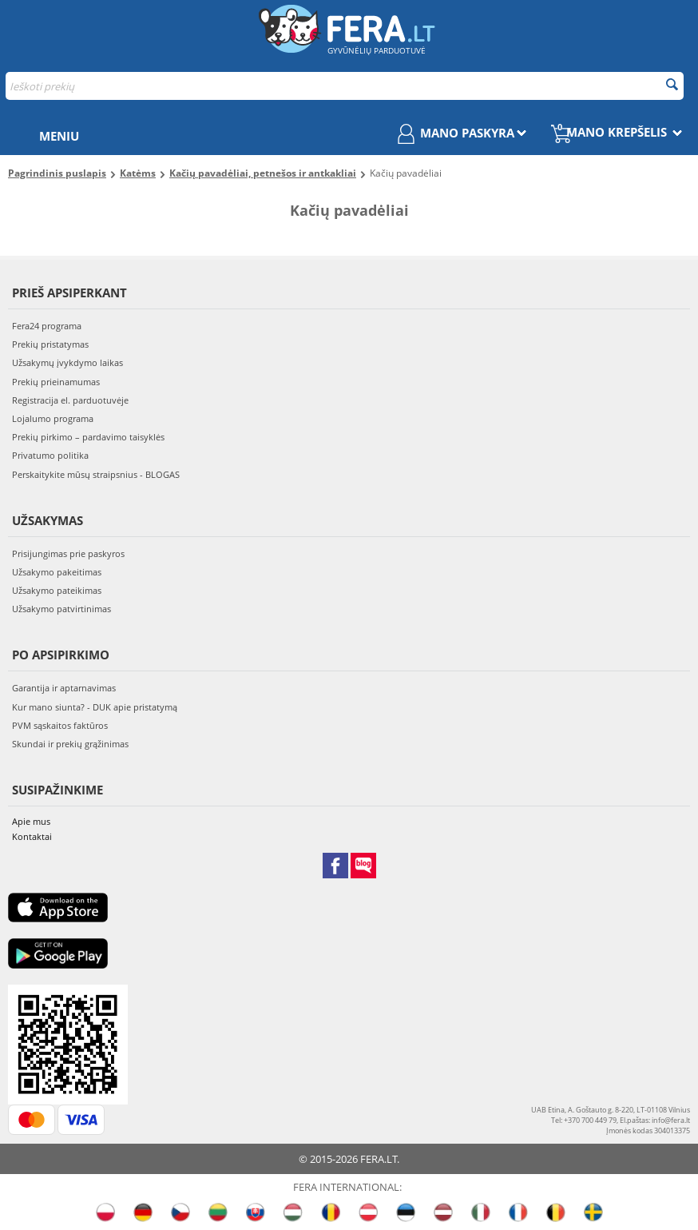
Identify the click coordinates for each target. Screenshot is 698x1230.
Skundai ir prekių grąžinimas (70, 744)
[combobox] (345, 86)
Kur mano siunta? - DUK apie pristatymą (94, 707)
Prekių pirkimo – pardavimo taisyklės (88, 437)
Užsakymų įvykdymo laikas (67, 362)
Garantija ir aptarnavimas (64, 688)
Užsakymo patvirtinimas (61, 609)
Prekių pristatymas (50, 344)
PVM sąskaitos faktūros (60, 725)
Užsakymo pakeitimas (56, 572)
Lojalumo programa (52, 418)
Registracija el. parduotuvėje (70, 400)
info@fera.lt (671, 1120)
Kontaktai (32, 836)
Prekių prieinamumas (56, 382)
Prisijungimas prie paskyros (68, 553)
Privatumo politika (50, 455)
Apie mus (31, 821)
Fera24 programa (46, 326)
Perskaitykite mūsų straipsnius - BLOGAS (96, 474)
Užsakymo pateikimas (56, 590)
